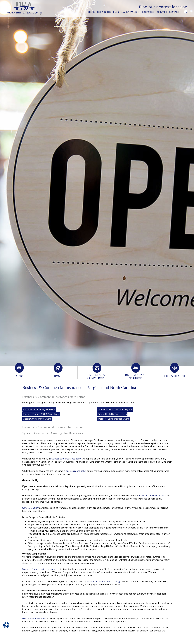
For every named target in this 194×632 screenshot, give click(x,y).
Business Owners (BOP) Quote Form (41, 414)
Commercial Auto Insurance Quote (115, 409)
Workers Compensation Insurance (39, 569)
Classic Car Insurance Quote (37, 418)
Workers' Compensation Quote (113, 418)
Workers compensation (34, 618)
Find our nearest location (163, 7)
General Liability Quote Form (112, 414)
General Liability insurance (152, 495)
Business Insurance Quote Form (39, 409)
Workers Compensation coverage (104, 581)
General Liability (30, 507)
